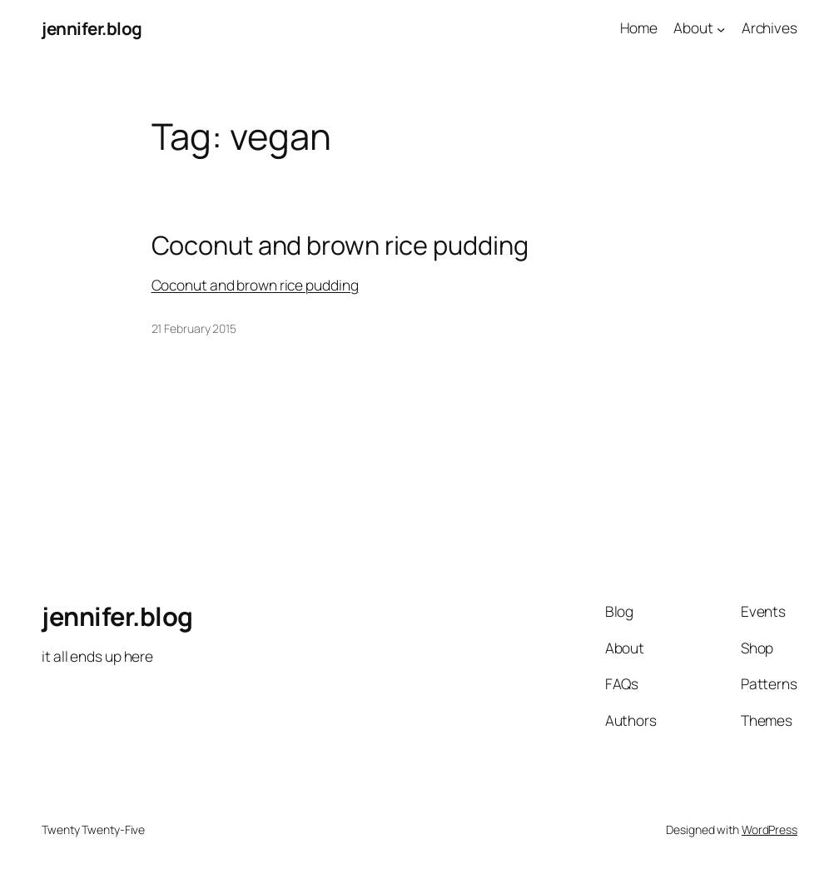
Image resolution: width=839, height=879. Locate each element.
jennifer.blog (92, 28)
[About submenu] (721, 28)
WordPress (769, 829)
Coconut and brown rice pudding (340, 245)
